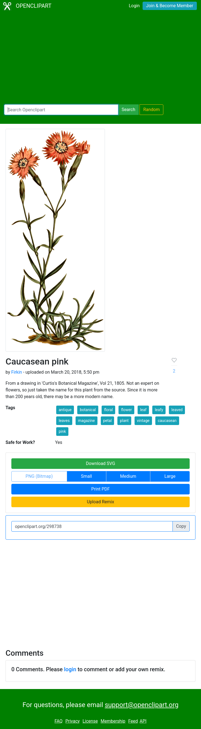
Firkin (16, 372)
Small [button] (86, 476)
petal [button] (107, 420)
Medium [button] (128, 476)
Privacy (72, 721)
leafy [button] (159, 410)
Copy (181, 526)
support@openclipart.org (141, 705)
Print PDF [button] (100, 489)
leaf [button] (143, 410)
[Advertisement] (100, 58)
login (70, 669)
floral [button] (108, 410)
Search (128, 109)
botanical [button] (88, 410)
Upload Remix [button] (100, 501)
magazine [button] (86, 420)
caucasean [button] (167, 420)
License (90, 721)
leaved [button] (176, 410)
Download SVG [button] (100, 463)
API (143, 721)
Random (151, 109)
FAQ (59, 721)
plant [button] (124, 420)
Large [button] (170, 476)
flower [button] (126, 410)
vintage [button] (143, 420)
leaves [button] (64, 420)
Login (134, 5)
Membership (113, 721)
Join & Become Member (169, 5)
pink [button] (62, 431)
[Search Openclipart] (61, 109)
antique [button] (65, 410)
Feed (133, 721)
